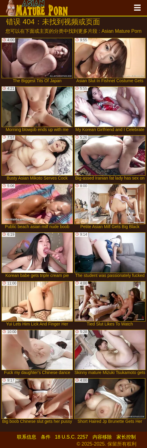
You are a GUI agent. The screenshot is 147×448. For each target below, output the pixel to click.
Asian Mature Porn (121, 31)
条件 (46, 437)
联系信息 (26, 437)
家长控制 (126, 437)
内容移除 (102, 437)
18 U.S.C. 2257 (71, 437)
